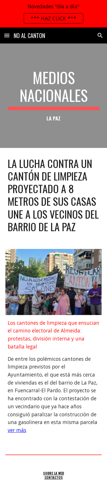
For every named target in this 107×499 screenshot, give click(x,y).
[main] (53, 95)
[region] (53, 13)
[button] (7, 35)
